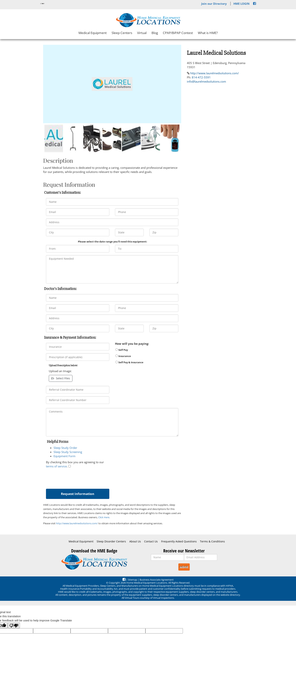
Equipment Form (64, 456)
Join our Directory (214, 3)
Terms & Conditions (212, 541)
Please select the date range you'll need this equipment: (112, 241)
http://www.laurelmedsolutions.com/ (77, 523)
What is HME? (208, 33)
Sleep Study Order (65, 448)
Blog (154, 33)
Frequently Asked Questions (179, 541)
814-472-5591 (201, 77)
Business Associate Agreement (157, 579)
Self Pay (121, 350)
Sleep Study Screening (68, 452)
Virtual (142, 33)
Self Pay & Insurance (129, 362)
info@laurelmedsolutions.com (206, 81)
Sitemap (132, 579)
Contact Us (151, 541)
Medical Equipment (92, 33)
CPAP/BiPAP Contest (178, 33)
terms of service (56, 466)
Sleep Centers (122, 33)
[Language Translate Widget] (42, 3)
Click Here (103, 517)
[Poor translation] (14, 625)
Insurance (123, 356)
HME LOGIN (241, 3)
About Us (135, 541)
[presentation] (74, 477)
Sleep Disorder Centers (111, 541)
